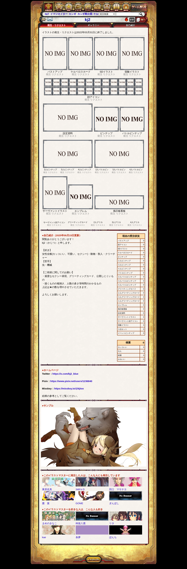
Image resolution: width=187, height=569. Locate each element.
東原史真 (47, 489)
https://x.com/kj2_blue (65, 373)
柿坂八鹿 (81, 523)
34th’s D (80, 489)
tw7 (47, 13)
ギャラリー (93, 25)
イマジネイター (59, 13)
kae (44, 537)
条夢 (78, 537)
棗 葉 (46, 503)
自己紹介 (130, 25)
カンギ (72, 13)
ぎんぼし (114, 503)
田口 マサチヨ (117, 489)
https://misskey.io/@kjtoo (69, 388)
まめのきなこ (49, 523)
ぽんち (113, 537)
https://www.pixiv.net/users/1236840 (71, 381)
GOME (79, 503)
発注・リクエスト (56, 25)
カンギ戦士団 (84, 13)
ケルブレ (98, 13)
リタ (111, 523)
